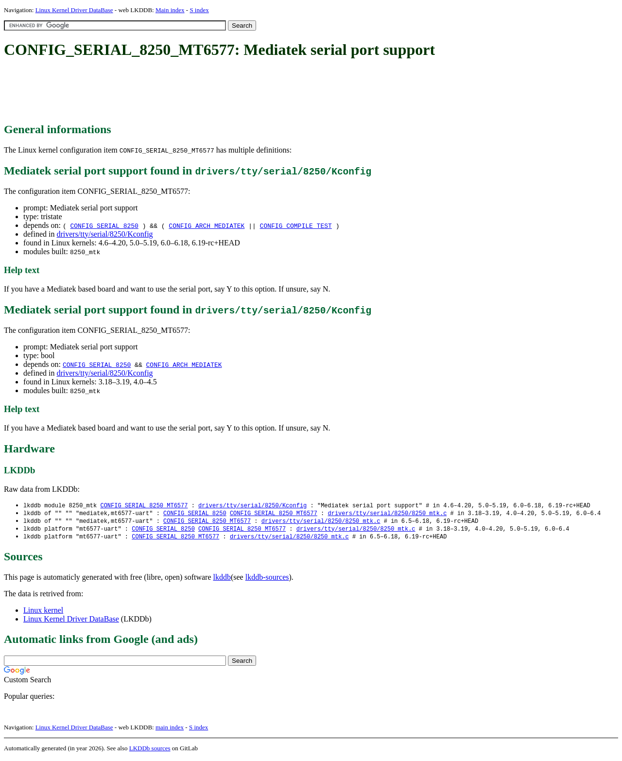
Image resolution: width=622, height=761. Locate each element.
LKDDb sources (150, 750)
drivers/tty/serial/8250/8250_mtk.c (387, 514)
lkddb (222, 579)
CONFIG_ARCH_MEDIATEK (206, 225)
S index (199, 10)
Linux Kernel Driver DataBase (74, 10)
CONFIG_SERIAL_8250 (104, 225)
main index (170, 729)
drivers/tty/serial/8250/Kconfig (104, 234)
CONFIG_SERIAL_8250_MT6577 (144, 506)
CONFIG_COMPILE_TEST (296, 225)
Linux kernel (43, 612)
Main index (170, 10)
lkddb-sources (267, 579)
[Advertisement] (181, 91)
